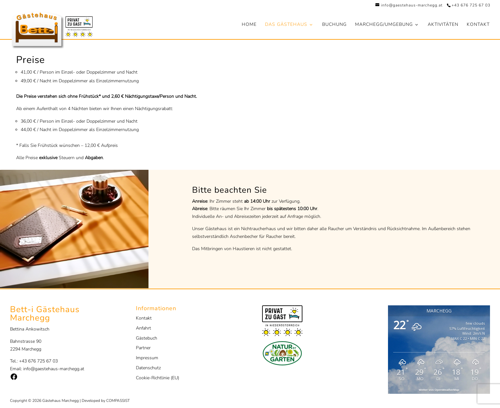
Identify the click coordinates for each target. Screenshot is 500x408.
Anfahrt (143, 328)
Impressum (147, 358)
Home (249, 24)
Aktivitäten (443, 24)
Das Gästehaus (286, 24)
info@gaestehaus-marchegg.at (53, 369)
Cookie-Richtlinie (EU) (157, 378)
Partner (143, 348)
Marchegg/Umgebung (384, 24)
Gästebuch (146, 338)
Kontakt (478, 24)
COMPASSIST (118, 400)
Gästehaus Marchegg (60, 400)
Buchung (334, 24)
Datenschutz (148, 368)
